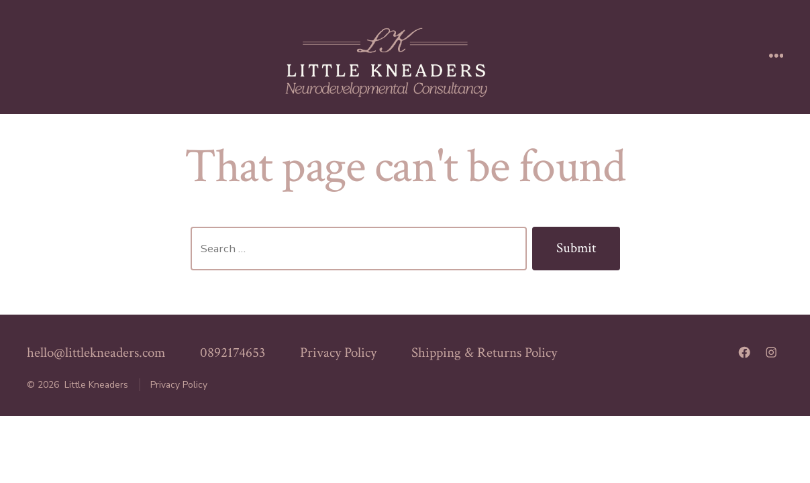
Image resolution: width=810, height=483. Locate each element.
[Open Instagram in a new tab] (771, 352)
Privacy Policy (338, 352)
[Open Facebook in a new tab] (744, 352)
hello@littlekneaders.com (96, 352)
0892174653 (232, 352)
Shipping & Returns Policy (484, 352)
